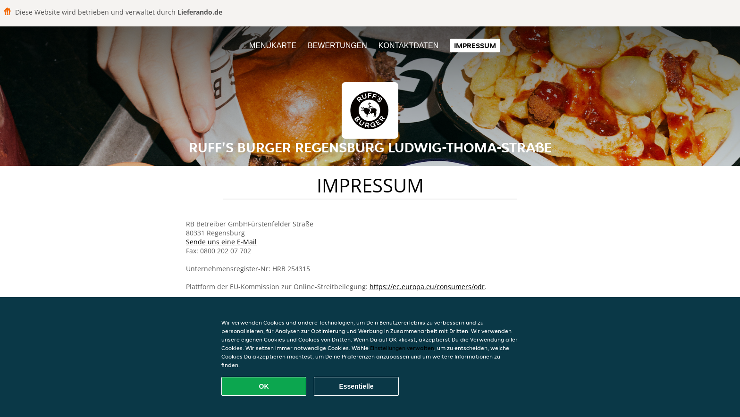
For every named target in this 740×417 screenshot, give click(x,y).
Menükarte (272, 46)
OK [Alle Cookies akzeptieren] (264, 386)
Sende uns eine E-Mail (221, 241)
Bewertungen (337, 46)
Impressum (475, 45)
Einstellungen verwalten (402, 347)
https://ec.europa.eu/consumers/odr (427, 286)
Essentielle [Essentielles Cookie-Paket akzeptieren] (356, 386)
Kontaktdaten (408, 46)
